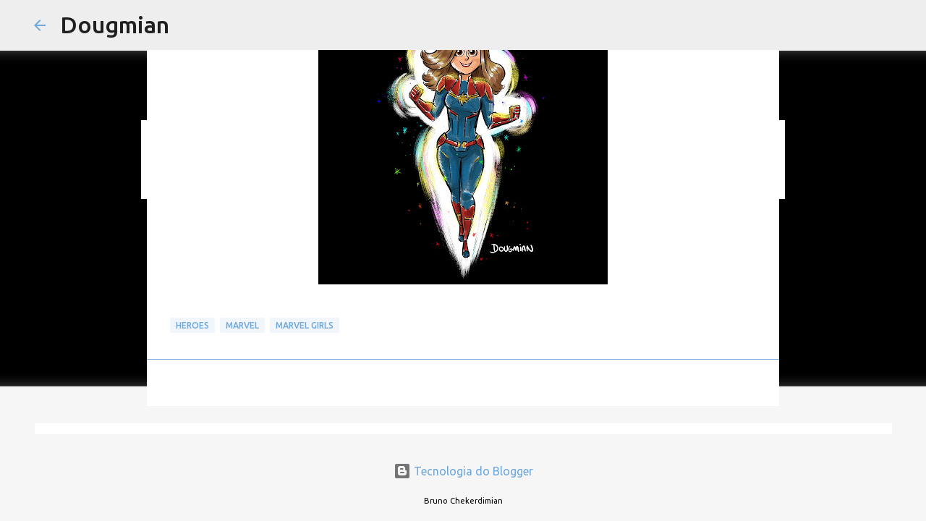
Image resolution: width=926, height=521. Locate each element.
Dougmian (114, 25)
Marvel (242, 325)
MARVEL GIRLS (305, 325)
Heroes (192, 325)
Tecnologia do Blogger (463, 471)
